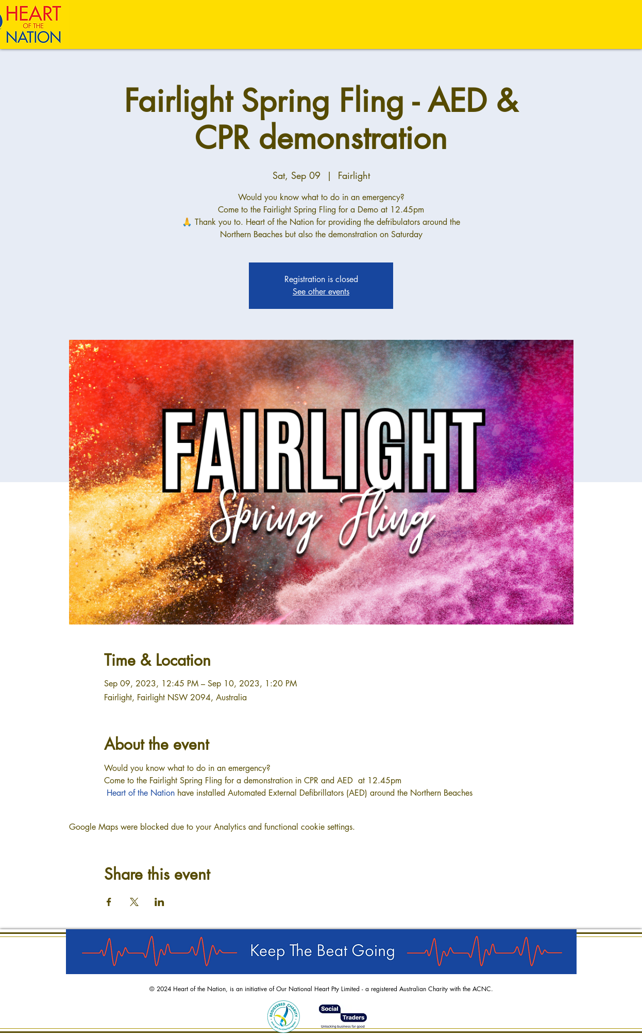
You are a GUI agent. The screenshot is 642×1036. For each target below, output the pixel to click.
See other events (321, 291)
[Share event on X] (134, 902)
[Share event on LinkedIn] (159, 902)
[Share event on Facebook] (109, 902)
